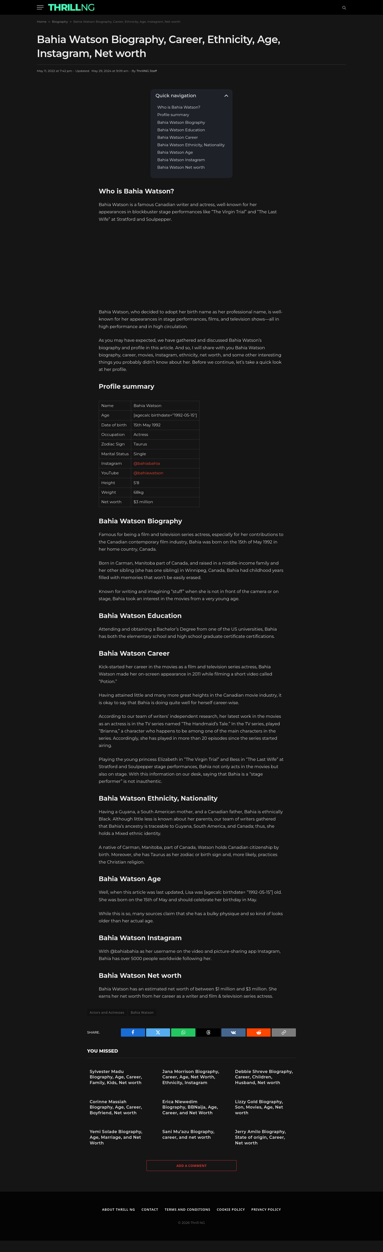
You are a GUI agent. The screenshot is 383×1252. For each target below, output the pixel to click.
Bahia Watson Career (178, 137)
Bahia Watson (142, 1012)
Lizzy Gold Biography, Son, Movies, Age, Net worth (259, 1107)
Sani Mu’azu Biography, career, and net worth (188, 1134)
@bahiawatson (148, 472)
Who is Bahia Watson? (179, 107)
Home (41, 21)
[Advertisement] (191, 265)
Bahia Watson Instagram (181, 160)
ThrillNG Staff (147, 71)
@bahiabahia (147, 463)
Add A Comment (191, 1165)
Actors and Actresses (107, 1012)
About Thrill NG (118, 1209)
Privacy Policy (267, 1209)
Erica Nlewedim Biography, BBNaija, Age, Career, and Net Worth (190, 1107)
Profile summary (173, 115)
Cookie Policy (231, 1209)
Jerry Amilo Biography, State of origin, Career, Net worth (260, 1137)
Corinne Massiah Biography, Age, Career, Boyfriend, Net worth (116, 1107)
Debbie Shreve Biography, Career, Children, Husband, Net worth (264, 1077)
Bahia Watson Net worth (181, 167)
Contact (149, 1209)
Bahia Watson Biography (181, 122)
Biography (60, 21)
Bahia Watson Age (175, 152)
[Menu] (40, 7)
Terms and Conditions (187, 1209)
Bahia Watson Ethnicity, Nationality (191, 145)
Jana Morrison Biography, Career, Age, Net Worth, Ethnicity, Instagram (190, 1077)
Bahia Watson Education (181, 130)
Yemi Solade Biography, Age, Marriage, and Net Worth (116, 1137)
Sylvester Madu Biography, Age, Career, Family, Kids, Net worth (116, 1077)
